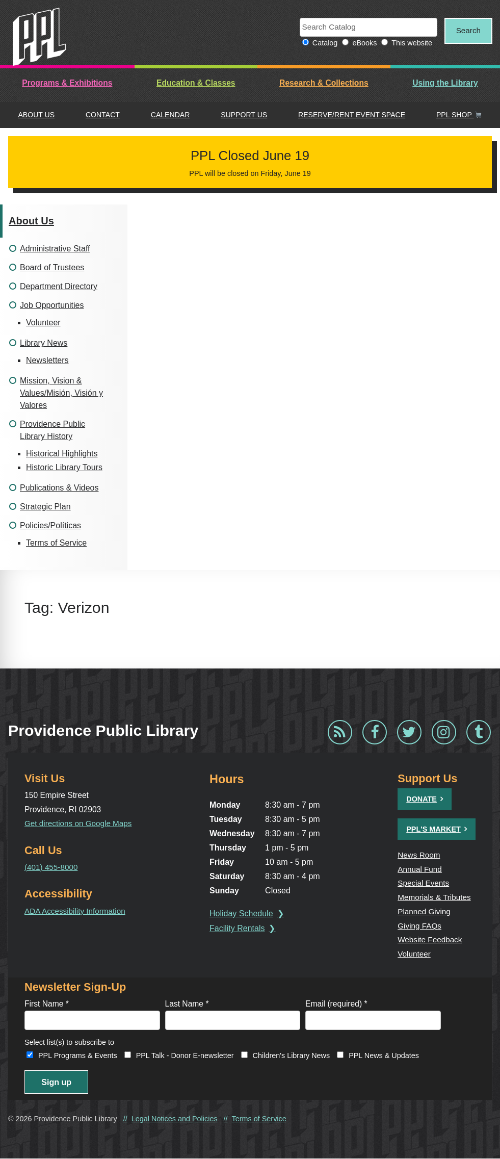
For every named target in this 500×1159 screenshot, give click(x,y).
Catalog (320, 43)
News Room (419, 855)
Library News (43, 343)
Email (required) (336, 1002)
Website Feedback (430, 939)
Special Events (424, 883)
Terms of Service (56, 543)
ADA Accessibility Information (75, 911)
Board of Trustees (52, 268)
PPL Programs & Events (77, 1055)
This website (406, 43)
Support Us (244, 115)
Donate (421, 799)
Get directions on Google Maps (79, 823)
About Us (36, 115)
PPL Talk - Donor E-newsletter (185, 1055)
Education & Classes (195, 83)
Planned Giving (425, 911)
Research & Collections (324, 83)
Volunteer (43, 323)
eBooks (359, 43)
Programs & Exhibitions (67, 83)
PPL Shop (459, 115)
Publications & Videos (59, 488)
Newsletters (47, 360)
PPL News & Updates (384, 1055)
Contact (103, 115)
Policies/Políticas (50, 526)
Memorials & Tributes (435, 897)
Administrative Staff (55, 249)
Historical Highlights (62, 454)
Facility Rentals (238, 928)
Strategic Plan (45, 507)
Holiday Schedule (242, 914)
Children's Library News (291, 1055)
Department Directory (58, 286)
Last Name (187, 1002)
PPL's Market (433, 829)
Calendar (170, 115)
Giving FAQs (420, 925)
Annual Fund (420, 869)
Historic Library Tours (64, 467)
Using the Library (445, 83)
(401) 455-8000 (51, 867)
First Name (46, 1002)
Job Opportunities (52, 305)
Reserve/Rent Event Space (351, 115)
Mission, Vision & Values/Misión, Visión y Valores (61, 393)
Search (466, 31)
